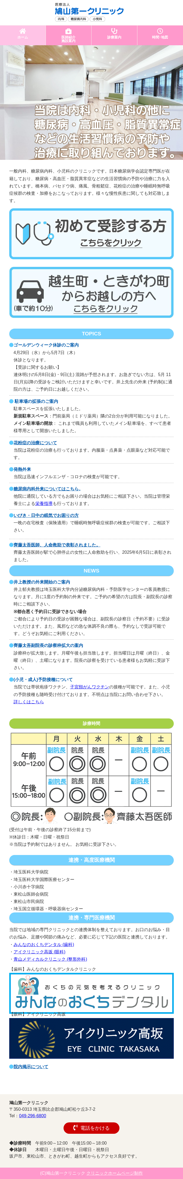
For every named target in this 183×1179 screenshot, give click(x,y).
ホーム (23, 33)
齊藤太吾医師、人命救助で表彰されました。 (57, 545)
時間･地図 (160, 33)
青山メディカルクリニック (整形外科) (50, 959)
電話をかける (91, 1128)
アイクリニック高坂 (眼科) (39, 952)
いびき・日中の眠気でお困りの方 (46, 515)
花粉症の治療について (35, 442)
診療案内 (114, 33)
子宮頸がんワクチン (89, 687)
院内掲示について (31, 1066)
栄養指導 (44, 503)
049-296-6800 (32, 1115)
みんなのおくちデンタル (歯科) (44, 944)
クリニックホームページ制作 (114, 1173)
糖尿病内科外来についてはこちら (46, 489)
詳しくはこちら (29, 701)
